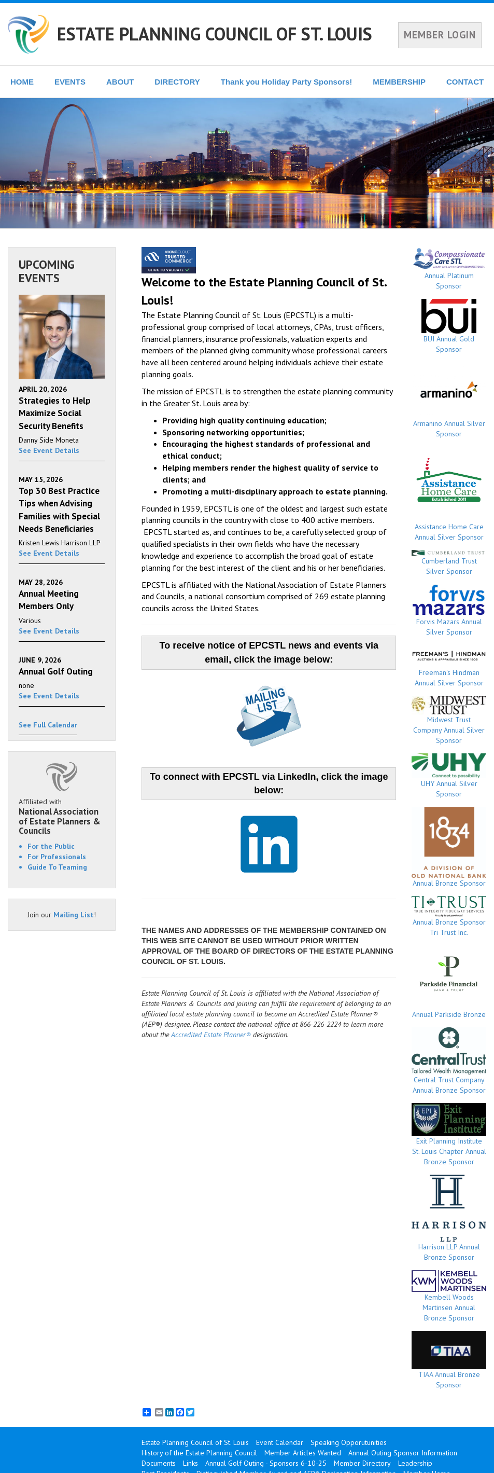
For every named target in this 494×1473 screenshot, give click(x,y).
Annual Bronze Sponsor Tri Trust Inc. (449, 917)
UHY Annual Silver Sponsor (449, 776)
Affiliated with (62, 816)
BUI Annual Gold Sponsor (448, 326)
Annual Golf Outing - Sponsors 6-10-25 (266, 1463)
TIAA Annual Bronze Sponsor (449, 1360)
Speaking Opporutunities (348, 1442)
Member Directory (362, 1463)
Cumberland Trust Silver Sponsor (449, 563)
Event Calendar (279, 1442)
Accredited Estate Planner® (211, 1034)
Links (190, 1463)
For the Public (51, 846)
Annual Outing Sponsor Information (402, 1452)
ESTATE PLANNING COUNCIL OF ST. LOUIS (214, 33)
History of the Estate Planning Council (199, 1452)
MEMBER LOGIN (440, 35)
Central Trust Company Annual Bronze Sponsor (449, 1061)
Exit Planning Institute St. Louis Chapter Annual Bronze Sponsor (449, 1134)
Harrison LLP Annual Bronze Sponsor (449, 1218)
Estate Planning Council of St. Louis (195, 1442)
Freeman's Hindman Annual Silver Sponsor (449, 666)
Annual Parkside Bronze (449, 982)
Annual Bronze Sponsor (449, 847)
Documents (159, 1463)
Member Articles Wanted (302, 1452)
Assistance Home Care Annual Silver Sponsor (449, 494)
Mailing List (73, 914)
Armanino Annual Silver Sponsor (449, 400)
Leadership (415, 1463)
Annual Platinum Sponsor (449, 269)
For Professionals (56, 856)
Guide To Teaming (57, 867)
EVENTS (70, 81)
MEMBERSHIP (399, 81)
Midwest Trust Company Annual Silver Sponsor (449, 720)
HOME (22, 81)
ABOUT (120, 81)
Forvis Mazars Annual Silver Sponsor (449, 610)
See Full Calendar (48, 724)
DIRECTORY (177, 81)
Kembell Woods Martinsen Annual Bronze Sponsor (449, 1296)
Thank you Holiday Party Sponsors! (286, 81)
